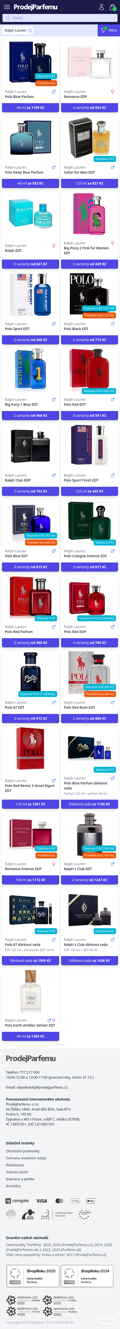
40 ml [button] (30, 107)
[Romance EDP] (89, 62)
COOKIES (106, 1322)
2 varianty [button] (89, 264)
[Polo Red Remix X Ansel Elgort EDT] (30, 749)
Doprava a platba (20, 1179)
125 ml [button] (89, 183)
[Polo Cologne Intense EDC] (89, 522)
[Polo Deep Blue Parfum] (30, 138)
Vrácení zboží (17, 1172)
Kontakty (13, 1186)
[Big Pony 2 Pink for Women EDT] (89, 214)
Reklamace (15, 1165)
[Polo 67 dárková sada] (30, 910)
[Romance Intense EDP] (30, 834)
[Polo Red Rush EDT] (89, 673)
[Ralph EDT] (30, 214)
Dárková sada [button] (89, 804)
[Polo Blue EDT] (30, 522)
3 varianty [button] (89, 107)
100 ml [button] (30, 879)
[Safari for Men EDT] (89, 138)
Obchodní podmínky (23, 1151)
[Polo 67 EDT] (30, 673)
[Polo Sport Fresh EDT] (89, 446)
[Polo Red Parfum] (30, 597)
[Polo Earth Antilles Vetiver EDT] (30, 991)
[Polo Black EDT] (89, 294)
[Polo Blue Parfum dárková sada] (89, 749)
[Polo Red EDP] (89, 597)
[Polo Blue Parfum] (30, 62)
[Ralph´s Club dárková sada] (89, 910)
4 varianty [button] (89, 642)
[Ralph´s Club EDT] (89, 834)
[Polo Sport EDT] (30, 294)
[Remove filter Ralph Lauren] (30, 30)
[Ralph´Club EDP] (30, 446)
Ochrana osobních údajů (26, 1158)
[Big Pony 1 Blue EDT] (30, 370)
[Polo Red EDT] (89, 370)
